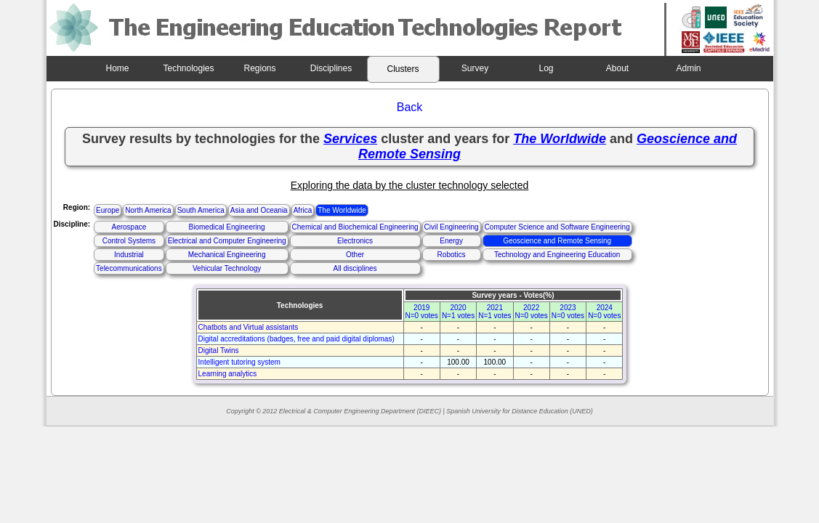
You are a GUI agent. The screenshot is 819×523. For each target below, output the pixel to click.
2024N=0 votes (604, 312)
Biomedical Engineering (227, 227)
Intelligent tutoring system (239, 362)
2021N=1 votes (494, 312)
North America (148, 210)
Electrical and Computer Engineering (227, 241)
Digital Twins (218, 350)
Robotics (451, 255)
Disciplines (331, 68)
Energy (451, 241)
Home (117, 68)
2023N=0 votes (568, 312)
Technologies (188, 68)
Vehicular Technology (227, 268)
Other (355, 255)
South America (201, 210)
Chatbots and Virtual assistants (248, 327)
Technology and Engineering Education (557, 255)
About (617, 68)
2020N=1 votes (458, 312)
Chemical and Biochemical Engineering (355, 227)
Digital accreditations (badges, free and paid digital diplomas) (296, 339)
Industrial (129, 255)
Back (410, 107)
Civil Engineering (451, 227)
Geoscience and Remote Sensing (557, 241)
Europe (107, 210)
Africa (303, 210)
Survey (474, 68)
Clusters (403, 69)
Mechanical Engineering (227, 255)
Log (545, 68)
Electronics (355, 241)
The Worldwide (342, 210)
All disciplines (355, 268)
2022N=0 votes (531, 312)
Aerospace (128, 227)
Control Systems (129, 241)
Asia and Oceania (259, 210)
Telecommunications (129, 268)
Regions (259, 68)
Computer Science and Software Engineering (557, 227)
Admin (688, 68)
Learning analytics (227, 374)
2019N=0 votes (422, 312)
